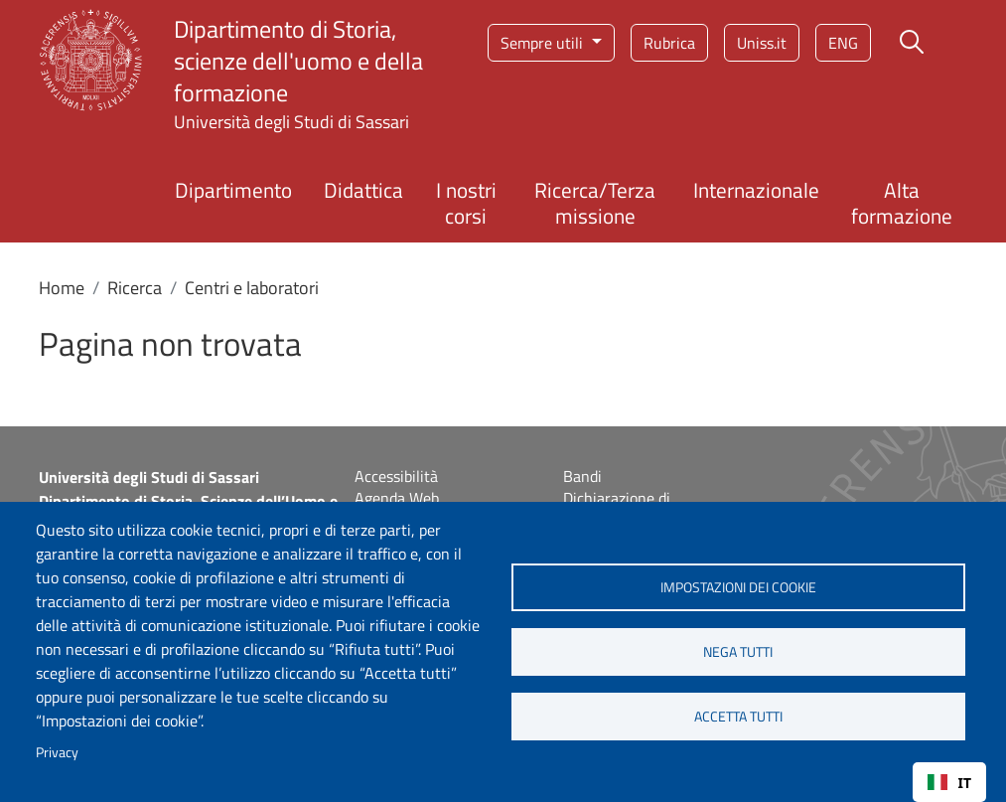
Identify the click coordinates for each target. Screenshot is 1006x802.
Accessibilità (396, 476)
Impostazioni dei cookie (738, 587)
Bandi (582, 476)
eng (843, 43)
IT (949, 782)
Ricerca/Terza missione (594, 202)
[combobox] (949, 782)
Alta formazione (901, 202)
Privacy (57, 752)
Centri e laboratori (252, 287)
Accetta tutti (738, 716)
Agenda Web (397, 498)
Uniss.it (762, 43)
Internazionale (756, 190)
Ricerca (134, 287)
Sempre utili (544, 43)
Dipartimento (233, 190)
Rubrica (669, 43)
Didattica (363, 190)
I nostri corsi (466, 202)
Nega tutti (738, 652)
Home (61, 287)
